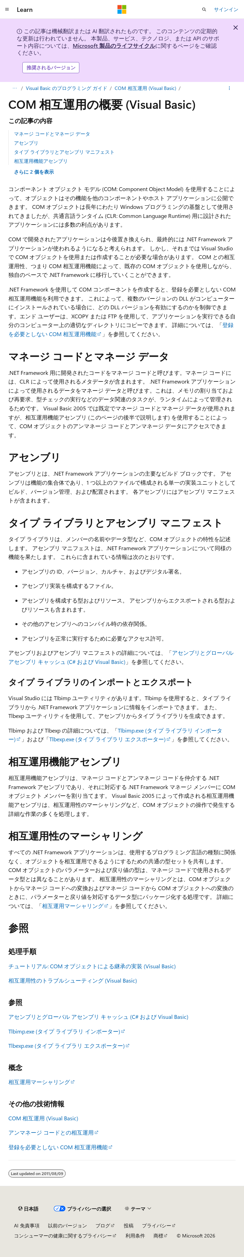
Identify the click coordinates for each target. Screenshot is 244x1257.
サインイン (226, 9)
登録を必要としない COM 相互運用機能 (58, 1147)
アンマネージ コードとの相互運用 (51, 1132)
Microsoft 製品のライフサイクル (114, 45)
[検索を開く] (204, 9)
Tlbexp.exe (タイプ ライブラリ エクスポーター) (107, 739)
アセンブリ (26, 142)
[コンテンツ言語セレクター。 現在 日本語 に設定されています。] (28, 1208)
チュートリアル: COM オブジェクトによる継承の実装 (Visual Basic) (92, 966)
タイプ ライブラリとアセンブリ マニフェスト (64, 152)
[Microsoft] (122, 9)
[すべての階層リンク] (14, 88)
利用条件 (135, 1235)
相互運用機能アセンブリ (41, 161)
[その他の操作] (229, 88)
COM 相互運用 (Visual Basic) (145, 88)
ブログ (102, 1225)
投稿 (129, 1225)
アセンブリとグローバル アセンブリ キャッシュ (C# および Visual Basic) (98, 1016)
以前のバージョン (67, 1225)
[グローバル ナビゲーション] (7, 9)
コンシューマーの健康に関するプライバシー (63, 1235)
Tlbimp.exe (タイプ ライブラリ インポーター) (64, 1031)
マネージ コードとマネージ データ (52, 133)
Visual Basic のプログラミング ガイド (66, 88)
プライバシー (156, 1225)
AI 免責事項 (27, 1225)
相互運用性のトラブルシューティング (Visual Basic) (72, 980)
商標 (158, 1235)
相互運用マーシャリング (72, 905)
